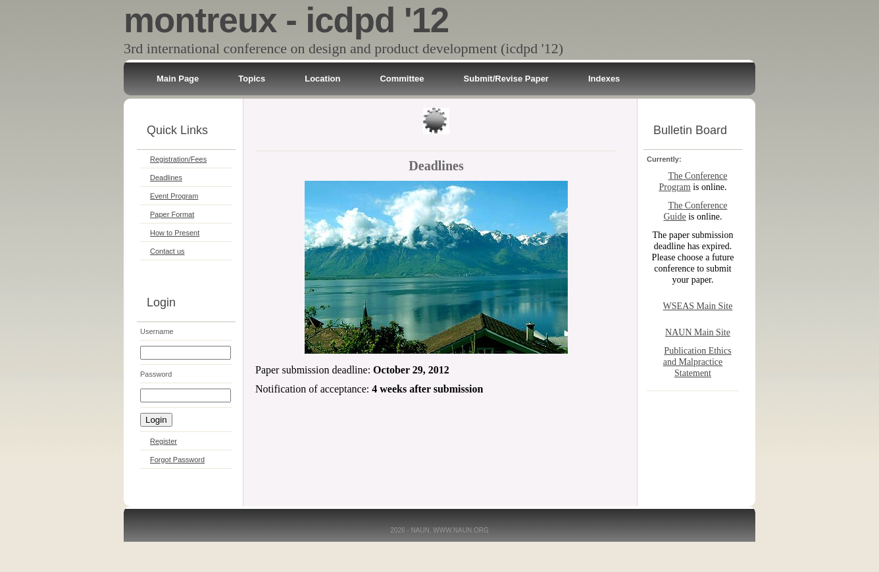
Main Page (178, 78)
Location (322, 78)
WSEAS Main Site (698, 306)
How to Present (174, 233)
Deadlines (166, 177)
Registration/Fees (178, 159)
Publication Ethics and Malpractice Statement (697, 362)
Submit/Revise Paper (506, 78)
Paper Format (172, 214)
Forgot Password (177, 460)
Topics (251, 78)
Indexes (604, 78)
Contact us (167, 251)
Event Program (174, 196)
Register (163, 441)
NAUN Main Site (697, 332)
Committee (402, 78)
